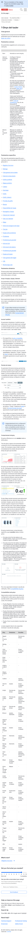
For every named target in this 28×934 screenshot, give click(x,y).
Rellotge (5, 169)
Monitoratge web (7, 264)
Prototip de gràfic (8, 201)
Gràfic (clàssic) (7, 197)
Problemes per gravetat (9, 240)
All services (4, 923)
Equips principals (8, 254)
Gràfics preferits (7, 179)
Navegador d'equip (8, 211)
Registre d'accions (8, 165)
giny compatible (17, 338)
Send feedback (14, 892)
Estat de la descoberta (9, 176)
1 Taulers (16, 20)
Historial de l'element (9, 215)
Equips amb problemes (9, 233)
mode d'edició (18, 86)
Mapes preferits (7, 183)
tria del (15, 408)
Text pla (5, 229)
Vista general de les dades (10, 172)
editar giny (19, 88)
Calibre (5, 186)
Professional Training (21, 921)
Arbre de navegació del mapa (11, 225)
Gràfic (4, 193)
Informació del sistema (9, 247)
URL (4, 261)
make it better (9, 5)
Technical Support (6, 921)
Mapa (4, 222)
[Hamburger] (25, 10)
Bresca (5, 204)
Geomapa (5, 190)
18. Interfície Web (15, 17)
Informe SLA (6, 243)
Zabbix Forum (19, 923)
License (9, 931)
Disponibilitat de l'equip (9, 208)
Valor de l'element (8, 218)
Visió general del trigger (9, 257)
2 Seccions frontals (6, 20)
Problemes (6, 236)
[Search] (21, 9)
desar (6, 354)
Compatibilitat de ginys (16, 588)
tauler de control (5, 38)
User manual (4, 17)
